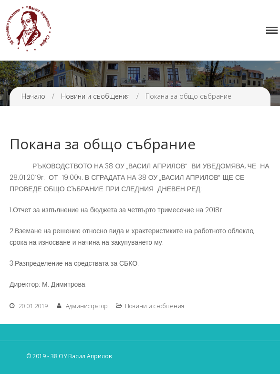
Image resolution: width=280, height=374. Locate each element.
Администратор (86, 306)
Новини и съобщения (95, 96)
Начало (33, 96)
